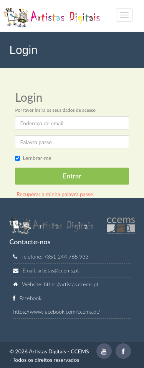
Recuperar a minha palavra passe (54, 194)
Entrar (72, 175)
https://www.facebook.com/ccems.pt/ (56, 311)
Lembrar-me (37, 158)
